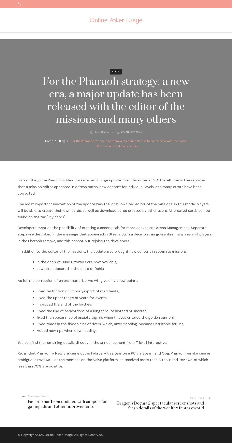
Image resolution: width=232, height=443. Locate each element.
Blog (116, 71)
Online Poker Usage (116, 20)
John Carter (102, 132)
